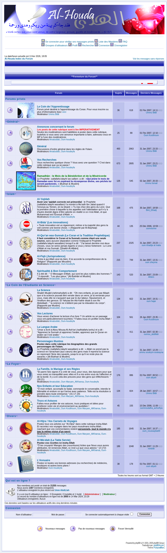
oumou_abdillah (151, 334)
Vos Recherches (47, 159)
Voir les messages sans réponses (148, 59)
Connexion (104, 45)
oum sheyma (151, 262)
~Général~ (12, 121)
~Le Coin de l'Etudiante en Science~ (30, 285)
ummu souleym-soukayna (151, 352)
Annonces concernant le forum (55, 126)
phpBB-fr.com (159, 545)
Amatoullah (54, 139)
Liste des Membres (108, 41)
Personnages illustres (50, 341)
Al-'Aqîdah (43, 199)
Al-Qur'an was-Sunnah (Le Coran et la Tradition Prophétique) (73, 235)
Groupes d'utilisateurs (56, 45)
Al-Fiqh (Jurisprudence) (51, 256)
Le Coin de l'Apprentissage (53, 106)
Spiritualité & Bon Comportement (57, 271)
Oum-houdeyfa (68, 139)
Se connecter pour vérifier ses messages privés (69, 41)
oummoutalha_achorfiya (151, 408)
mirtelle (151, 448)
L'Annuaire (43, 460)
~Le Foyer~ (13, 363)
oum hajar (151, 301)
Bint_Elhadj (151, 210)
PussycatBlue (159, 547)
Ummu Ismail (151, 183)
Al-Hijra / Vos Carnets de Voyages (57, 421)
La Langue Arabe (47, 326)
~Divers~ (11, 416)
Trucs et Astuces (47, 400)
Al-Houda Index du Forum (19, 58)
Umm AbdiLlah (62, 490)
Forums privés (15, 99)
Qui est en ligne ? (18, 480)
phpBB (137, 543)
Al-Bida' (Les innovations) (52, 222)
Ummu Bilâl (53, 114)
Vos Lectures (45, 313)
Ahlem (151, 277)
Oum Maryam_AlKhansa (72, 382)
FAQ (125, 41)
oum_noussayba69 (151, 431)
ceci (64, 112)
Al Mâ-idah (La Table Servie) (53, 440)
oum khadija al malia (151, 245)
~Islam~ (10, 194)
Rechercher (88, 45)
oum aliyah (151, 377)
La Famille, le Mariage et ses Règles (58, 369)
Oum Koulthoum (151, 135)
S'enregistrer (120, 45)
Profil (75, 45)
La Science (43, 290)
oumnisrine (151, 228)
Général (42, 146)
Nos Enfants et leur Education (55, 386)
